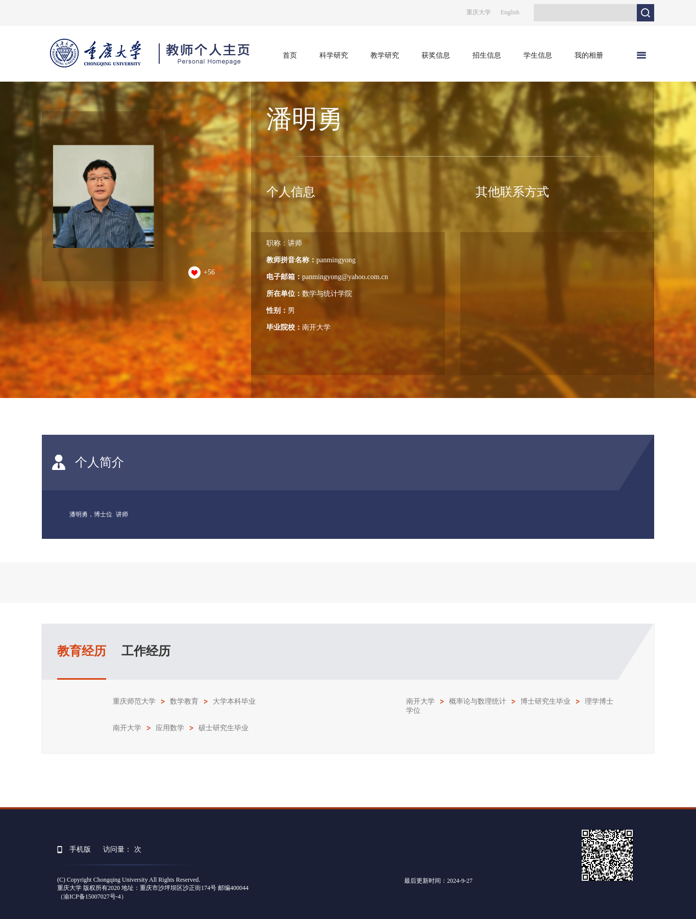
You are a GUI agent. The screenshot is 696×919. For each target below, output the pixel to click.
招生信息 (487, 55)
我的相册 (589, 55)
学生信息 (538, 55)
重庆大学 (478, 12)
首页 (290, 55)
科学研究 (333, 55)
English (510, 12)
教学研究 (384, 55)
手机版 (80, 849)
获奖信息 (435, 55)
